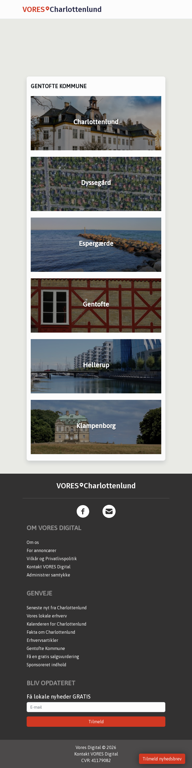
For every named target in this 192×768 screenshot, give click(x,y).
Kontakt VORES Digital (48, 566)
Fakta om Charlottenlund (51, 632)
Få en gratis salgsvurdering (53, 656)
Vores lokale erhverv (47, 615)
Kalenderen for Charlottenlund (56, 624)
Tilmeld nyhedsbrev (162, 758)
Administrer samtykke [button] (48, 574)
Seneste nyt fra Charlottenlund (57, 607)
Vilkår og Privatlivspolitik (52, 558)
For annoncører (41, 550)
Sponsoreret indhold (46, 664)
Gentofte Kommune (46, 648)
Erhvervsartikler (42, 640)
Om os (33, 542)
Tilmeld (96, 721)
